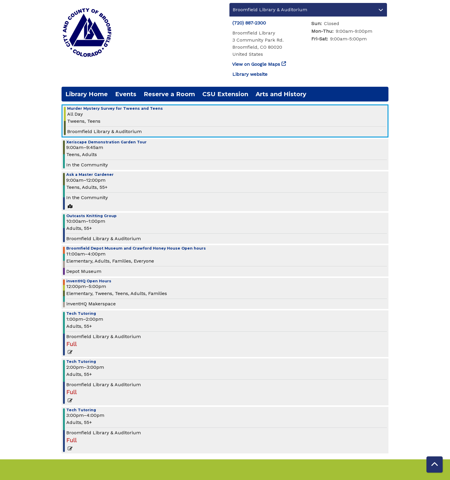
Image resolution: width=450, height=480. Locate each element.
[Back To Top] (434, 464)
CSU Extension (225, 94)
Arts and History (281, 94)
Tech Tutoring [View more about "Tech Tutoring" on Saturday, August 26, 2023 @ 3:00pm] (81, 410)
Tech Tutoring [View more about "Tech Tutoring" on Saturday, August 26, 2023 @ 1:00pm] (81, 314)
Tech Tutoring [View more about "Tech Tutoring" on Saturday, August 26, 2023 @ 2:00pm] (81, 362)
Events (125, 94)
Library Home (86, 94)
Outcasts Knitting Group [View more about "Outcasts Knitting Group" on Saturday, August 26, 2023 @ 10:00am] (91, 216)
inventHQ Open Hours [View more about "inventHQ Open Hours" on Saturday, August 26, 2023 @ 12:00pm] (88, 281)
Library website (249, 74)
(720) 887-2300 (249, 23)
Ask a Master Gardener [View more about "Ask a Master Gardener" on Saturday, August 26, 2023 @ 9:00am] (90, 175)
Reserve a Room (169, 94)
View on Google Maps (256, 64)
